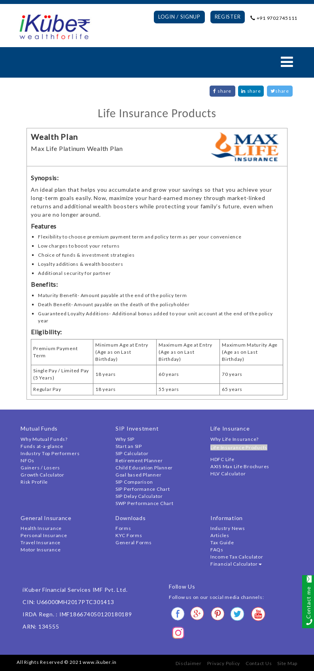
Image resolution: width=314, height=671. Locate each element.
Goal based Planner (138, 475)
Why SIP (124, 439)
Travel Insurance (41, 542)
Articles (219, 535)
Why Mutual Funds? (44, 439)
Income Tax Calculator (236, 557)
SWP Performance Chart (144, 503)
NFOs (27, 460)
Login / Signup (179, 16)
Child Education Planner (144, 468)
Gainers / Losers (40, 468)
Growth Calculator (42, 475)
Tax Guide (222, 542)
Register (228, 16)
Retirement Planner (139, 460)
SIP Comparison (134, 482)
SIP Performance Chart (142, 489)
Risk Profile (34, 482)
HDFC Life (222, 459)
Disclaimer (189, 663)
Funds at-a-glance (42, 446)
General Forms (133, 542)
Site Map (287, 663)
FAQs (216, 550)
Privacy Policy (223, 663)
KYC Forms (128, 535)
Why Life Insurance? (234, 439)
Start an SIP (128, 446)
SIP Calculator (132, 453)
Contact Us (259, 663)
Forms (123, 528)
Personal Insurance (44, 535)
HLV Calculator (228, 474)
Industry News (227, 528)
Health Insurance (41, 528)
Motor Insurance (41, 550)
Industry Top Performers (50, 453)
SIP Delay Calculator (139, 496)
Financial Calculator (236, 564)
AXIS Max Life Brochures (239, 466)
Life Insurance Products (238, 447)
